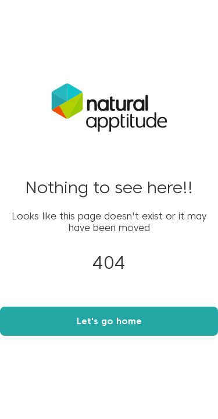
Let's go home (109, 322)
